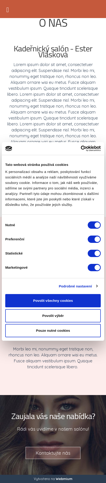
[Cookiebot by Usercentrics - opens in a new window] (81, 148)
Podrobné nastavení (75, 286)
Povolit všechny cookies (53, 301)
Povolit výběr (53, 316)
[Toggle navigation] (7, 9)
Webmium (64, 479)
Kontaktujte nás (53, 453)
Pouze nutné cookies (53, 330)
